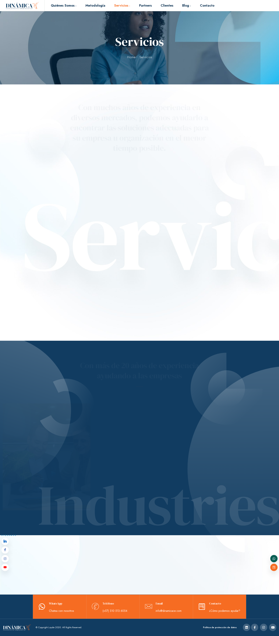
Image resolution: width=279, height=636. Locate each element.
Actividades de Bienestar (55, 226)
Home (131, 57)
